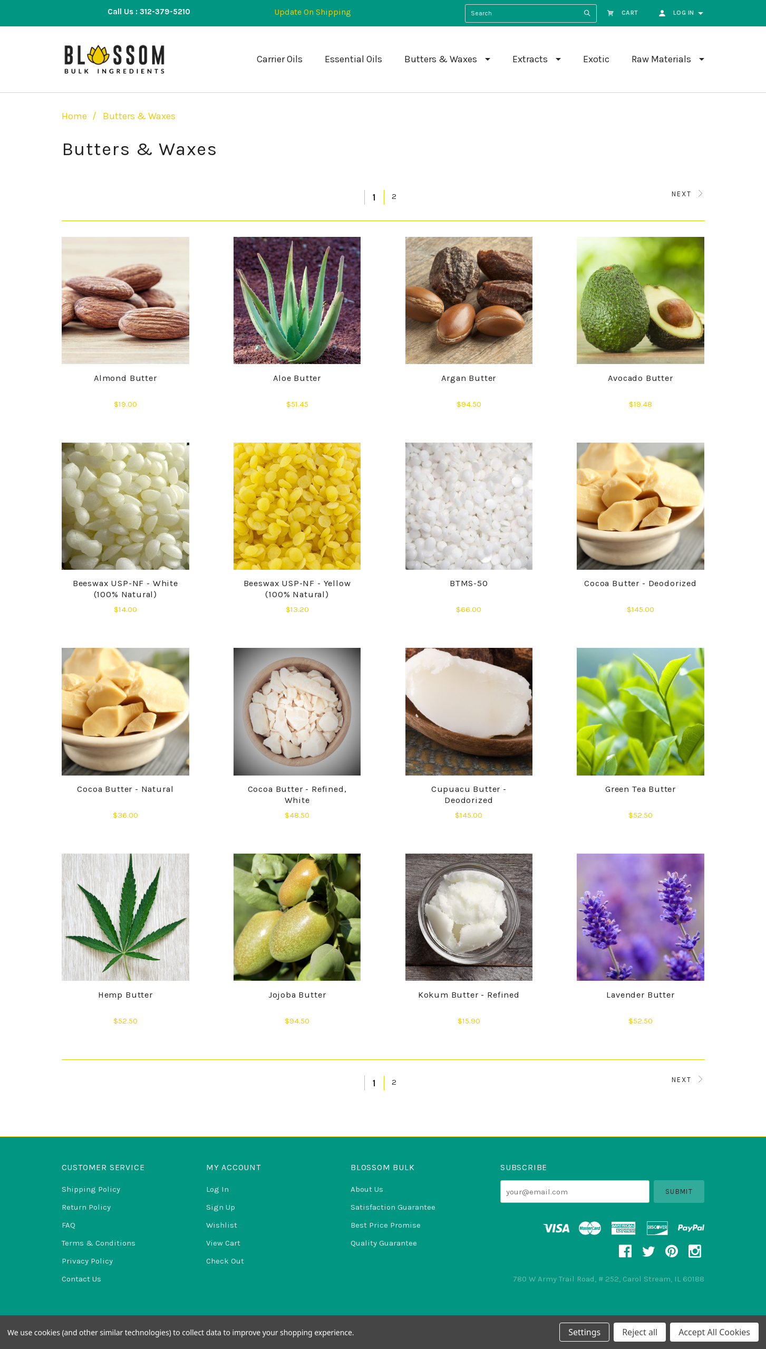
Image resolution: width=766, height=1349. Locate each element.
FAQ (68, 1225)
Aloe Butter (297, 378)
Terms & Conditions (98, 1243)
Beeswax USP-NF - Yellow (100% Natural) (297, 588)
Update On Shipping (312, 12)
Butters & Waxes (440, 59)
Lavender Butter (640, 995)
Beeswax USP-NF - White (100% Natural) (125, 588)
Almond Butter (125, 378)
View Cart (223, 1243)
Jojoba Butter (297, 995)
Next (688, 193)
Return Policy (86, 1207)
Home (74, 116)
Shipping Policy (91, 1189)
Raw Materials (661, 59)
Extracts (530, 59)
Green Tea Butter (640, 789)
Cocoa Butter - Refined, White (297, 794)
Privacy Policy (87, 1261)
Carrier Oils (280, 59)
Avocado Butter (640, 378)
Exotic (596, 59)
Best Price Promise (386, 1225)
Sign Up (220, 1207)
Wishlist (221, 1225)
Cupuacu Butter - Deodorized (469, 794)
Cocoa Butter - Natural (125, 789)
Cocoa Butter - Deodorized (640, 583)
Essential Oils (353, 59)
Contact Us (81, 1279)
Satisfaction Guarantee (393, 1207)
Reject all (639, 1332)
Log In (217, 1189)
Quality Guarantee (384, 1243)
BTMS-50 (469, 583)
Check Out (225, 1261)
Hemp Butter (125, 995)
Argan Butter (468, 378)
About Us (367, 1189)
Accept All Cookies (714, 1332)
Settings (584, 1332)
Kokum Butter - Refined (469, 995)
